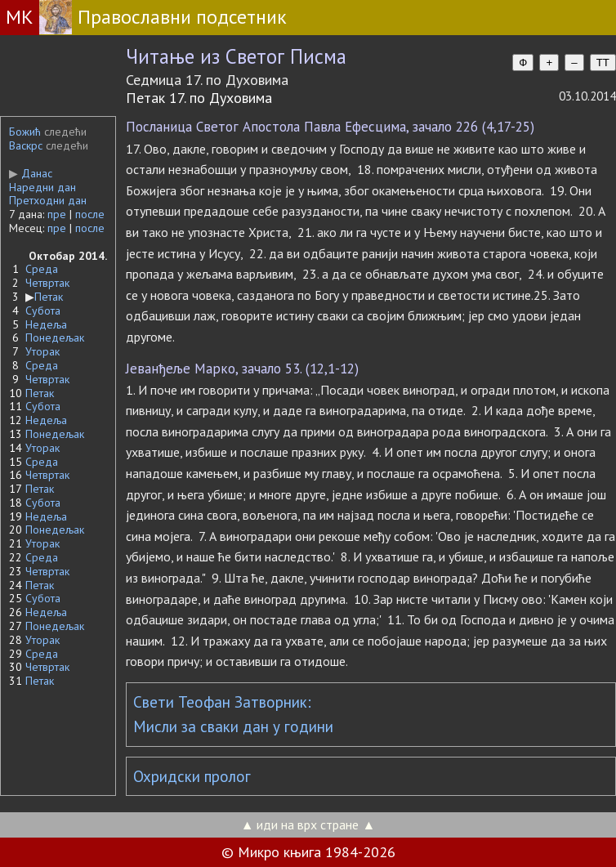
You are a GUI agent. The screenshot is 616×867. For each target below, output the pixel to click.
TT (602, 62)
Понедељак (54, 337)
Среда (41, 268)
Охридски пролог (192, 776)
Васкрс (25, 145)
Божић (25, 131)
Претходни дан (48, 200)
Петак (48, 296)
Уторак (42, 351)
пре (56, 214)
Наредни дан (42, 187)
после (90, 214)
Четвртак (47, 282)
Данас (30, 173)
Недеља (46, 324)
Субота (42, 310)
